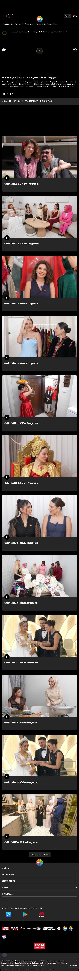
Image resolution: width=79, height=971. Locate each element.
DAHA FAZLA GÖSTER (39, 854)
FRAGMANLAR (31, 101)
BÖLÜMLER (6, 101)
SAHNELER (18, 101)
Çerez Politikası (7, 963)
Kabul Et (73, 965)
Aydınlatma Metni (37, 963)
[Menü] (2, 16)
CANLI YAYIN (9, 16)
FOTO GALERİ (46, 101)
